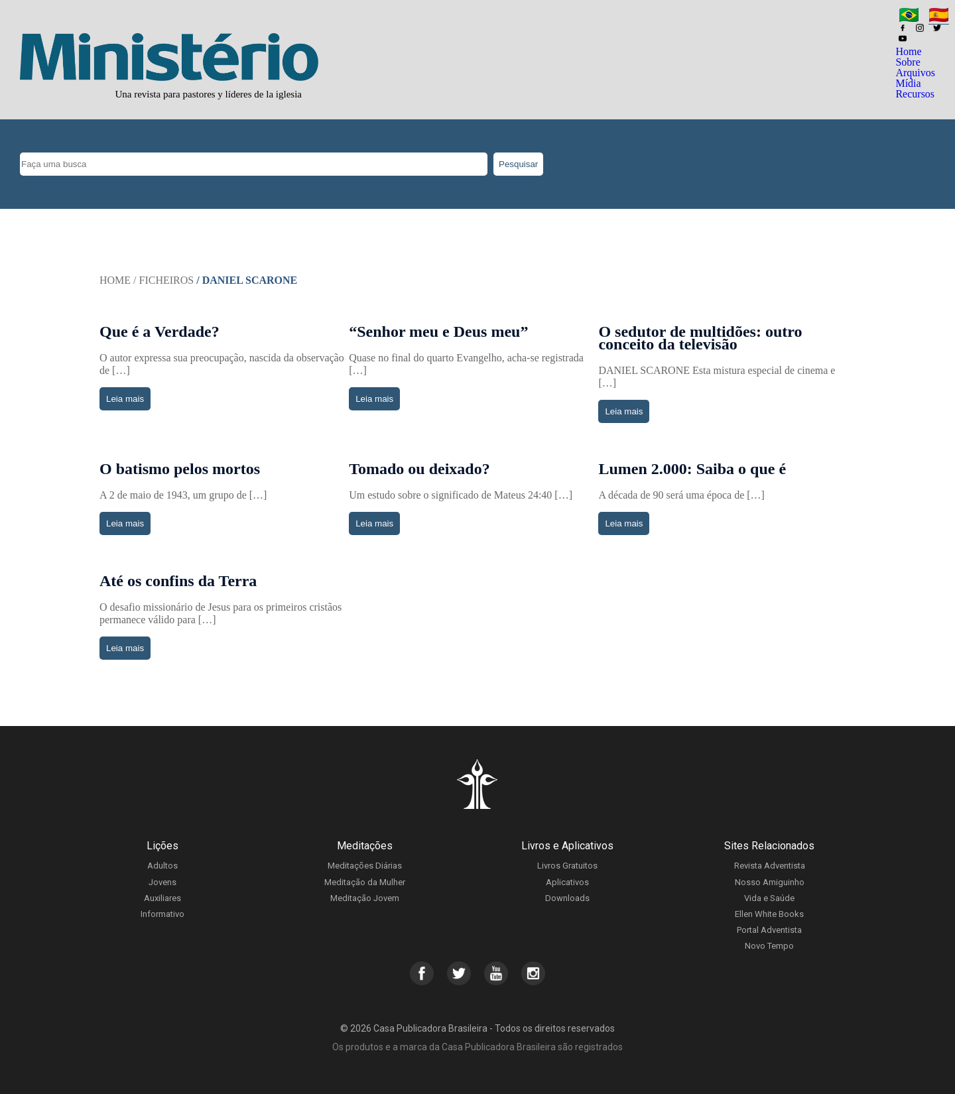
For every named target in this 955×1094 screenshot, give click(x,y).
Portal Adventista (769, 930)
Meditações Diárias (365, 866)
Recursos (914, 93)
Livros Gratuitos (567, 866)
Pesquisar (518, 164)
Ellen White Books (769, 914)
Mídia (908, 83)
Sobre (907, 62)
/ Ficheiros (163, 280)
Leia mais (125, 399)
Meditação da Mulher (364, 882)
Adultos (162, 866)
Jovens (162, 882)
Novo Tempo (769, 946)
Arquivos (915, 72)
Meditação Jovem (364, 898)
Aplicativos (567, 882)
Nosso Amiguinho (769, 882)
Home (908, 51)
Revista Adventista (769, 866)
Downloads (567, 898)
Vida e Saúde (769, 898)
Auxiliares (162, 898)
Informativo (162, 914)
